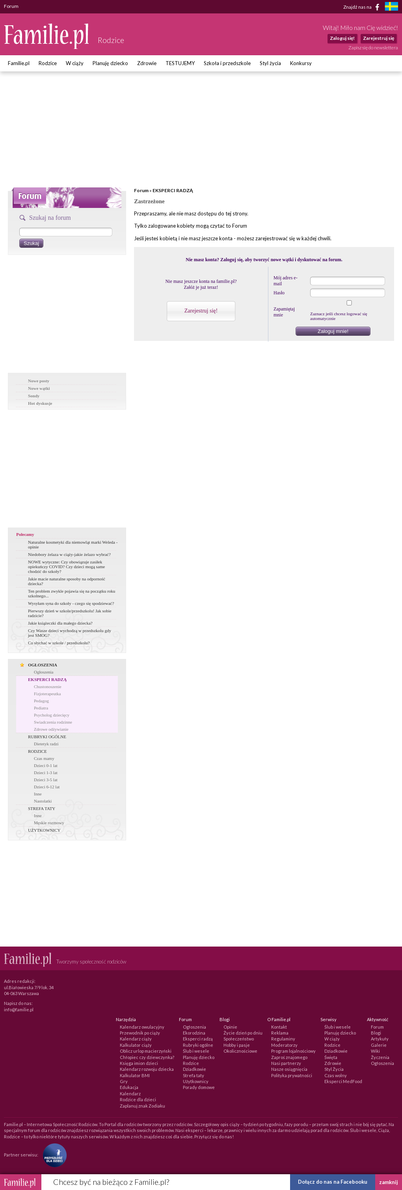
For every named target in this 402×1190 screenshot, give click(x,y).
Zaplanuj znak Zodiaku (142, 1105)
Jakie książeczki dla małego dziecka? (60, 623)
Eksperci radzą (198, 1038)
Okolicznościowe (240, 1050)
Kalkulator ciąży (136, 1045)
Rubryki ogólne (198, 1045)
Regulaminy (283, 1038)
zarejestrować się (275, 238)
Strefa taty (193, 1075)
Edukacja (129, 1087)
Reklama (279, 1032)
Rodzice (48, 63)
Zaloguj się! (342, 38)
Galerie (379, 1045)
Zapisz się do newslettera (373, 48)
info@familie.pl (19, 1009)
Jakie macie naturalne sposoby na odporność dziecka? (66, 581)
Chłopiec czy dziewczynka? (147, 1057)
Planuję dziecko (110, 63)
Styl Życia (334, 1069)
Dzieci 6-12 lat (47, 786)
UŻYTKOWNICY (44, 830)
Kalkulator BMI (135, 1075)
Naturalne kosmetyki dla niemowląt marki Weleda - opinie (72, 544)
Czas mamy (44, 758)
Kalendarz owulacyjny (142, 1026)
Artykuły (380, 1038)
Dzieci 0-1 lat (46, 765)
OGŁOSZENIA (42, 664)
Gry (124, 1081)
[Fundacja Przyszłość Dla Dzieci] (53, 1154)
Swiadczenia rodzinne (53, 722)
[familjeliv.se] (391, 7)
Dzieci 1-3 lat (46, 772)
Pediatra (41, 707)
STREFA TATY (41, 808)
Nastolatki (43, 801)
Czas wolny (335, 1075)
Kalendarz (130, 1093)
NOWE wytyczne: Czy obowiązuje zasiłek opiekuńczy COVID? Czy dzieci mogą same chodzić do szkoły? (66, 566)
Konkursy (301, 63)
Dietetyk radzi (46, 743)
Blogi (376, 1032)
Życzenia (380, 1057)
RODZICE (37, 751)
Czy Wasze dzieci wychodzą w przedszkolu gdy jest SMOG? (69, 633)
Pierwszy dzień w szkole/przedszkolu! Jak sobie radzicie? (70, 613)
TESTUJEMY (180, 63)
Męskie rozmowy (49, 822)
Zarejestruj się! (201, 311)
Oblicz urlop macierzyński (145, 1050)
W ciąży (75, 63)
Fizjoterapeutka (47, 693)
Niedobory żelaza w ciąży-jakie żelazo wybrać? (69, 554)
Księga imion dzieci (139, 1063)
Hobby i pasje (236, 1045)
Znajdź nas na (362, 7)
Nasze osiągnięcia (289, 1069)
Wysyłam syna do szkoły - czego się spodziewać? (71, 603)
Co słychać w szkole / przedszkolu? (59, 642)
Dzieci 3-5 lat (46, 779)
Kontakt (279, 1026)
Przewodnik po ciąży (140, 1032)
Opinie (230, 1026)
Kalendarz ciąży (136, 1038)
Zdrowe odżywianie (51, 729)
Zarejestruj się (378, 38)
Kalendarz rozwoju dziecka (147, 1069)
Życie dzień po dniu (242, 1032)
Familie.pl (19, 63)
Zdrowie (146, 63)
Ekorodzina (194, 1032)
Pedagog (41, 700)
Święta (330, 1057)
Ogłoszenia (43, 672)
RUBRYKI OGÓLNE (47, 736)
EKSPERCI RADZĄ (47, 679)
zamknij (388, 1182)
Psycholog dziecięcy (51, 715)
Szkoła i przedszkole (227, 63)
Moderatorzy (284, 1045)
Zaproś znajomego (289, 1057)
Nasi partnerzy (286, 1063)
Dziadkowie (194, 1069)
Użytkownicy (195, 1081)
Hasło (279, 293)
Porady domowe (199, 1087)
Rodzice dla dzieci (138, 1099)
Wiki (375, 1050)
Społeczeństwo (238, 1038)
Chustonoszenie (47, 686)
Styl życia (270, 63)
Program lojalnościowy (293, 1050)
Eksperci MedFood (343, 1081)
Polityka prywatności (291, 1075)
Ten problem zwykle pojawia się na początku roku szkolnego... (71, 593)
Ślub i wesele (196, 1050)
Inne (38, 793)
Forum (141, 190)
